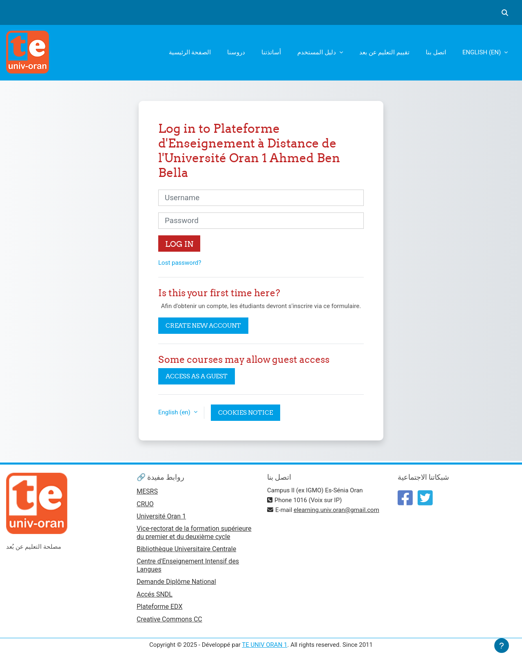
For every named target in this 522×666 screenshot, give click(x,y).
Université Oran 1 (161, 516)
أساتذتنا (271, 52)
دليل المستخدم (317, 52)
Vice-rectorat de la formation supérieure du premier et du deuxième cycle (194, 533)
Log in (179, 244)
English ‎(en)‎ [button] (175, 412)
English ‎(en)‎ (482, 52)
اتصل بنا (436, 52)
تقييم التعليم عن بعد (384, 52)
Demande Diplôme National (176, 582)
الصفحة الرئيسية (190, 52)
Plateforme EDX (159, 606)
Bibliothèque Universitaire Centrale (186, 549)
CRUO (145, 504)
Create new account (203, 325)
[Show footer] (501, 645)
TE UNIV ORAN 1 (264, 644)
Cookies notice (245, 412)
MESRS (147, 491)
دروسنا (236, 52)
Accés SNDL (155, 594)
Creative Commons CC (169, 619)
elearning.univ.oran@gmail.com (336, 510)
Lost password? (179, 262)
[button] (505, 12)
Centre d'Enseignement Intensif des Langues (188, 565)
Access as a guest (197, 376)
